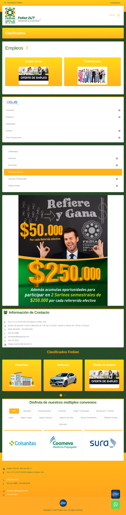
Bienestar (27, 411)
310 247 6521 (12, 494)
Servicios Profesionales (17, 179)
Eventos (9, 131)
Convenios (10, 110)
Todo (14, 411)
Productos (10, 117)
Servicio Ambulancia (89, 418)
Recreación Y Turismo (105, 411)
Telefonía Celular (110, 418)
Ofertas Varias (14, 186)
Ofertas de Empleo (15, 172)
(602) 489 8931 (13, 480)
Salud (11, 418)
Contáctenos (116, 3)
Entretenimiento (44, 411)
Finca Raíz (12, 165)
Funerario (62, 411)
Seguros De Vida (66, 418)
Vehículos (12, 158)
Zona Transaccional (13, 138)
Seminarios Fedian (14, 3)
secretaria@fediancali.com (17, 491)
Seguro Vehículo (45, 418)
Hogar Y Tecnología (81, 411)
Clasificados (10, 124)
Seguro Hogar (26, 418)
